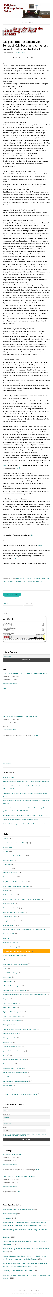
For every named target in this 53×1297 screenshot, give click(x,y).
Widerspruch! (7, 1090)
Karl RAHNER (7, 977)
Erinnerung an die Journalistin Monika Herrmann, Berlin (20, 819)
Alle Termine (7, 763)
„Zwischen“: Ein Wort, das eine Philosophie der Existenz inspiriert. (24, 824)
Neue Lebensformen (9, 1007)
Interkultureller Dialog (10, 947)
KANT (5, 968)
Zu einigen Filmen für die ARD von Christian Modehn (20, 1094)
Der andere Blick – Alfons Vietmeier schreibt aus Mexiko (21, 899)
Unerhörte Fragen (12, 594)
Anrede (5, 1127)
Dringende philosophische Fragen (13, 912)
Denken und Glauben (9, 895)
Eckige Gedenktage (9, 916)
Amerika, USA (7, 847)
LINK (4, 465)
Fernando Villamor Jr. (33, 1293)
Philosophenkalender (9, 1025)
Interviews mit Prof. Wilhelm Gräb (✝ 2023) (17, 951)
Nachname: (6, 1114)
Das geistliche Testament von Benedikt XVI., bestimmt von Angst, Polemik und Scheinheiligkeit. (25, 45)
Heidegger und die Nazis (11, 942)
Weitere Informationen (10, 683)
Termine (5, 1055)
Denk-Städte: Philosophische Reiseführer (16, 886)
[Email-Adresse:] (26, 656)
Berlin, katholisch (8, 860)
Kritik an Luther (7, 981)
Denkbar (5, 890)
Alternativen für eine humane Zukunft (15, 843)
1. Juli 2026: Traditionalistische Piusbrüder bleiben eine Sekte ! (25, 673)
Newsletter (6, 1237)
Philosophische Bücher (10, 872)
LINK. (19, 468)
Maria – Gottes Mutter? (10, 1003)
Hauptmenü (27, 23)
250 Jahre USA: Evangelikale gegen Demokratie (20, 716)
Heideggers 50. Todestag (12, 1154)
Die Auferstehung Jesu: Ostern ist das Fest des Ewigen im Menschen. (25, 1230)
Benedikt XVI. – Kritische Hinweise (14, 856)
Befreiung (6, 851)
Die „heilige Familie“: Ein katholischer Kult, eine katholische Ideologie (25, 815)
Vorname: (6, 1107)
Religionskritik (7, 1042)
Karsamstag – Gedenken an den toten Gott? (17, 1271)
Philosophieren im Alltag (10, 1033)
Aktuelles (6, 838)
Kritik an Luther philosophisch (12, 986)
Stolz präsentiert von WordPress (26, 1290)
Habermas (6, 938)
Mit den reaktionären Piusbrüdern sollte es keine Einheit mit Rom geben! (26, 781)
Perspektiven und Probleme (12, 1020)
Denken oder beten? (9, 777)
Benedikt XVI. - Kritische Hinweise (28, 579)
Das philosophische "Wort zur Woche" (15, 882)
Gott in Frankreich (8, 934)
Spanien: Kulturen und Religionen (13, 1051)
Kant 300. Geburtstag (10, 973)
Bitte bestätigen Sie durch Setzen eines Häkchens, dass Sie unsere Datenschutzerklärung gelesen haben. (25, 1134)
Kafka (4, 960)
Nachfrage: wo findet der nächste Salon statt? (18, 1209)
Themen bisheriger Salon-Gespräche (14, 1059)
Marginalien (6, 999)
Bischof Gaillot (7, 864)
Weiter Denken (7, 1085)
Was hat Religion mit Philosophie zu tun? (16, 1081)
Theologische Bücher (34, 581)
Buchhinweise (7, 869)
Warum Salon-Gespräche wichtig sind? (15, 1072)
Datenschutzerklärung (10, 1214)
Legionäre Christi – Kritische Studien (14, 990)
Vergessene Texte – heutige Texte (14, 1068)
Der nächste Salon (8, 903)
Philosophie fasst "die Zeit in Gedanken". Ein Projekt (19, 1029)
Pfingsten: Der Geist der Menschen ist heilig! (19, 1176)
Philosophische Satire (9, 1038)
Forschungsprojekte (17, 581)
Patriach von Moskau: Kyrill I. (12, 1016)
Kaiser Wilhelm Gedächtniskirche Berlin (15, 964)
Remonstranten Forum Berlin (12, 1046)
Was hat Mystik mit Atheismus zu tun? (15, 1077)
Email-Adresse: (7, 1121)
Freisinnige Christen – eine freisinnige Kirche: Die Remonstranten (24, 929)
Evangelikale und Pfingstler (11, 921)
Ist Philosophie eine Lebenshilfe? (13, 955)
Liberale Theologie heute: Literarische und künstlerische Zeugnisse (24, 994)
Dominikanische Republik (11, 908)
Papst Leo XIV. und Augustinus (13, 1012)
